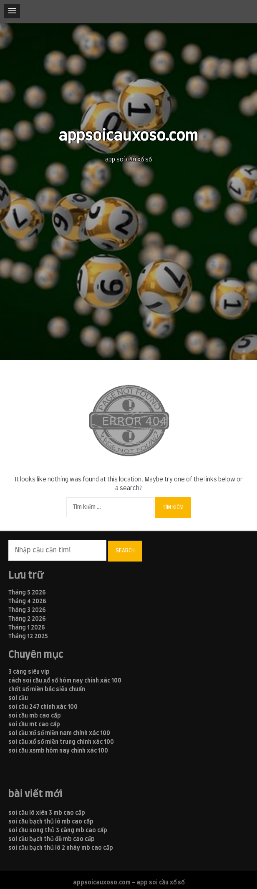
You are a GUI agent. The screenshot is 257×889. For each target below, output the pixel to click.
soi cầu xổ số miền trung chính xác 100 (61, 742)
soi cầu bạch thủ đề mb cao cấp (51, 839)
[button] (12, 11)
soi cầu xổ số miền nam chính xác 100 (59, 733)
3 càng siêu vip (29, 672)
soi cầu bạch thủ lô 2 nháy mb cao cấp (60, 848)
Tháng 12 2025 (28, 637)
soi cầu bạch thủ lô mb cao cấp (50, 822)
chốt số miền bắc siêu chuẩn (46, 690)
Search (125, 550)
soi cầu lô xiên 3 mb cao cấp (46, 813)
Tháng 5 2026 (27, 593)
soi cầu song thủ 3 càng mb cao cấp (57, 831)
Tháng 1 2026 (26, 628)
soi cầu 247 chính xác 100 (43, 707)
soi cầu (18, 698)
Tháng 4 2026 (27, 601)
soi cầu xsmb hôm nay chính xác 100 (58, 751)
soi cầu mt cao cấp (34, 725)
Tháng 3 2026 (27, 610)
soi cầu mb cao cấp (34, 716)
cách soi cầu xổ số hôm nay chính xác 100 (64, 681)
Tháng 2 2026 (27, 619)
